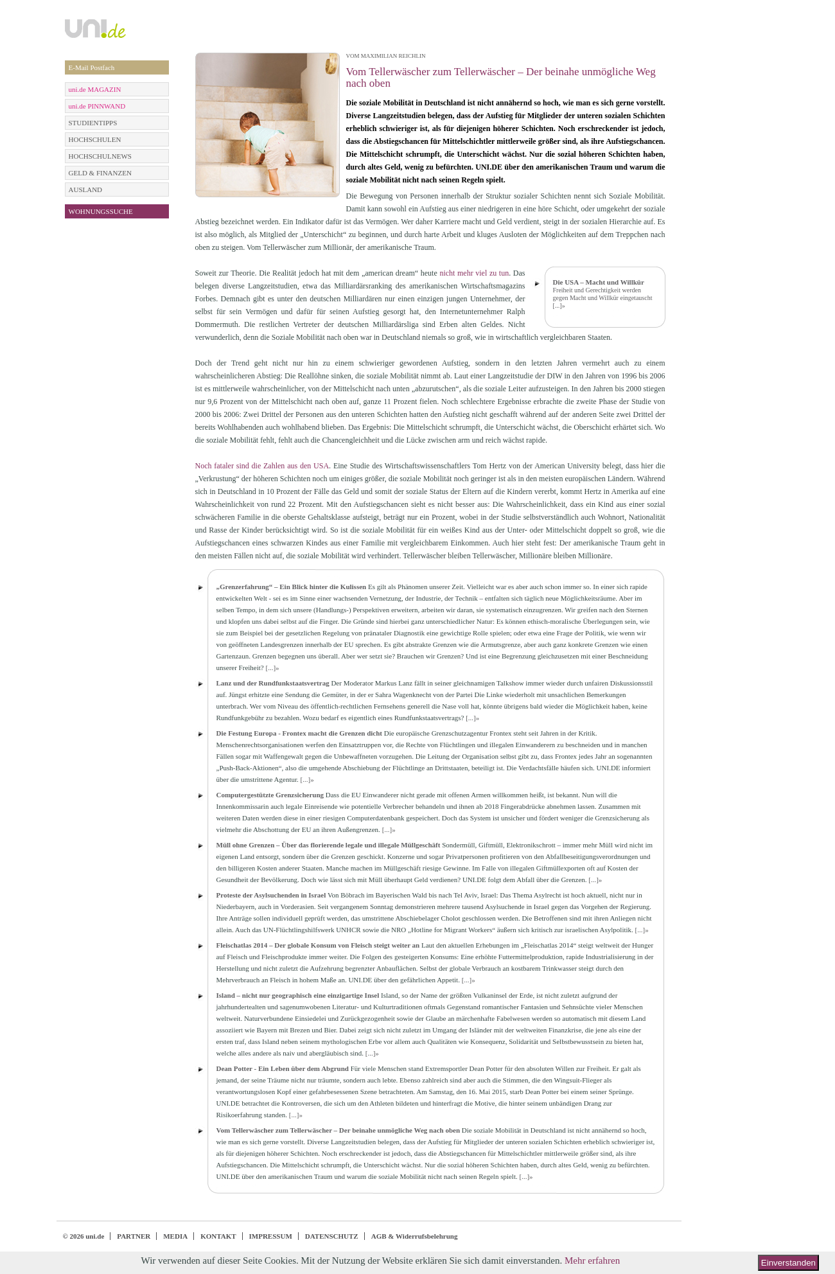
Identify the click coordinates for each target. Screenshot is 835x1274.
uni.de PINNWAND (97, 106)
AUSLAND (86, 189)
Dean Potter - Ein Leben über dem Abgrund (282, 1068)
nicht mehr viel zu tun (474, 273)
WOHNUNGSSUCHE (101, 211)
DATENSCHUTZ (331, 1236)
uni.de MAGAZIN (95, 89)
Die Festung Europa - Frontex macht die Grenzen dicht (299, 733)
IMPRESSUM (270, 1236)
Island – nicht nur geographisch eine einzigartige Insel (298, 995)
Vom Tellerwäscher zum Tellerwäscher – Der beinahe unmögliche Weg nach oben (338, 1130)
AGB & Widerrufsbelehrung (414, 1236)
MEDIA (175, 1236)
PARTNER (133, 1236)
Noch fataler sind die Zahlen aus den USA (262, 465)
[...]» (559, 305)
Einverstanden (788, 1263)
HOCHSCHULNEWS (100, 156)
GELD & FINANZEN (100, 173)
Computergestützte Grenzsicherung (270, 795)
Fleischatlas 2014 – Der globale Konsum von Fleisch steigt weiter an (318, 945)
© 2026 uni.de (84, 1236)
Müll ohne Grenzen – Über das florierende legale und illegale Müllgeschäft (328, 845)
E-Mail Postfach (92, 67)
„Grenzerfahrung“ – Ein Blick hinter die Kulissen (291, 586)
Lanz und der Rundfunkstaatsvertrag (273, 683)
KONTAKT (218, 1236)
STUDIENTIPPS (93, 123)
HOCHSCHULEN (95, 139)
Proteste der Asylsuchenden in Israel (271, 895)
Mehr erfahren (592, 1260)
